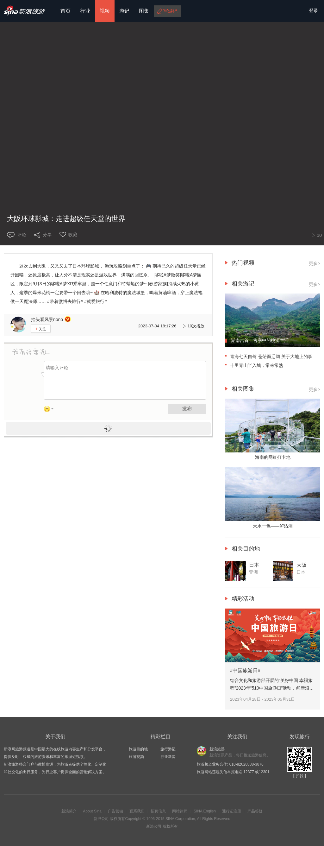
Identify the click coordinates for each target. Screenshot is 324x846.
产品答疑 (255, 811)
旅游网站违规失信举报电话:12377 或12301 (233, 772)
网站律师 (179, 811)
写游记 (170, 11)
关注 (41, 328)
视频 (105, 11)
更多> (314, 263)
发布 (187, 408)
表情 (51, 410)
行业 (85, 11)
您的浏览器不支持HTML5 (162, 109)
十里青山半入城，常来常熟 (256, 365)
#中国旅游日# (245, 670)
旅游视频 (136, 756)
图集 (144, 11)
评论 (21, 234)
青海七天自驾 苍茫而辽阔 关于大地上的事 (271, 356)
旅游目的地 (138, 749)
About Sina (92, 811)
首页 (65, 11)
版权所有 (117, 819)
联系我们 (137, 811)
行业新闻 (168, 756)
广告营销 (115, 811)
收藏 (72, 234)
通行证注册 (231, 811)
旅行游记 (168, 749)
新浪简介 (69, 811)
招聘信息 (158, 811)
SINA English (205, 811)
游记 (124, 11)
